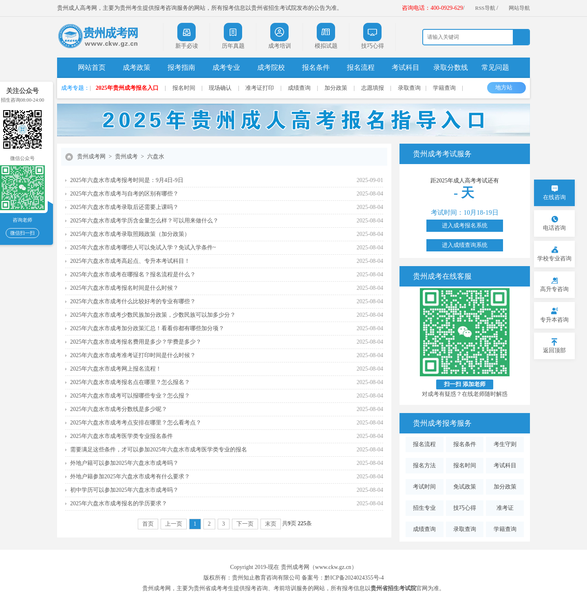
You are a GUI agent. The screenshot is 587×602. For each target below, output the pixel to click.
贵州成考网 (91, 156)
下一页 (245, 524)
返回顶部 (554, 350)
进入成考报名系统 (465, 225)
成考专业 (226, 67)
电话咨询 (554, 228)
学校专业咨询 (554, 258)
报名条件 (316, 67)
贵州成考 (126, 156)
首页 (148, 524)
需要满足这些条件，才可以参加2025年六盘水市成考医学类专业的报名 (158, 450)
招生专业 (424, 508)
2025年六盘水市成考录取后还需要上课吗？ (124, 207)
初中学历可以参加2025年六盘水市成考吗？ (124, 490)
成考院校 (271, 67)
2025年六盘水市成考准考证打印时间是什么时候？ (133, 355)
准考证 (505, 508)
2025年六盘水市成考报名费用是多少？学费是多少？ (135, 342)
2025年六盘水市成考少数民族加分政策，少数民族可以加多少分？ (153, 315)
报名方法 (424, 465)
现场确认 (220, 88)
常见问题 (495, 67)
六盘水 (155, 156)
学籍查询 (444, 88)
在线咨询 (554, 197)
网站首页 (92, 67)
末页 (270, 524)
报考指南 (181, 67)
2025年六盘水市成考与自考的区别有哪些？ (124, 194)
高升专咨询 (554, 289)
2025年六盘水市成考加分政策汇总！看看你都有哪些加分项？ (147, 328)
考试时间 (424, 487)
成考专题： (75, 88)
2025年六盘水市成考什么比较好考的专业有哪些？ (133, 301)
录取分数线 (450, 67)
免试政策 (464, 487)
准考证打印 (259, 88)
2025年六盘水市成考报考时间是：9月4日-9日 (126, 180)
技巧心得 (464, 508)
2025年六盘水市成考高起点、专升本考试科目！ (130, 261)
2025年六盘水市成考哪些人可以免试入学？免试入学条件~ (143, 247)
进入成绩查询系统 (465, 245)
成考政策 (136, 67)
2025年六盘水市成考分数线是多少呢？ (118, 409)
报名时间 (183, 88)
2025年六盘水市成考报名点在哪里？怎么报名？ (130, 382)
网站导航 (519, 8)
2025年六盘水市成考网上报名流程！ (115, 369)
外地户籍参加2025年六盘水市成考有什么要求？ (130, 476)
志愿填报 (372, 88)
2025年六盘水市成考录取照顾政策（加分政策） (130, 234)
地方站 (507, 87)
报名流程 (361, 67)
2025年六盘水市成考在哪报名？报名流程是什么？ (133, 274)
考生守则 (505, 444)
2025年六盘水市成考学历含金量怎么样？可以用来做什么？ (144, 221)
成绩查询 (299, 88)
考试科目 (405, 67)
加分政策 (335, 88)
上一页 (173, 524)
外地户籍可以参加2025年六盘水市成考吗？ (124, 463)
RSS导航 (485, 8)
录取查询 (409, 88)
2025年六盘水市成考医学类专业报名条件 (121, 436)
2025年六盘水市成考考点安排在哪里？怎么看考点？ (135, 423)
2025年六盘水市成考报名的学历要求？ (118, 503)
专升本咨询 (554, 320)
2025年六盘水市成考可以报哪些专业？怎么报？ (130, 396)
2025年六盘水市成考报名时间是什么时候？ (124, 288)
